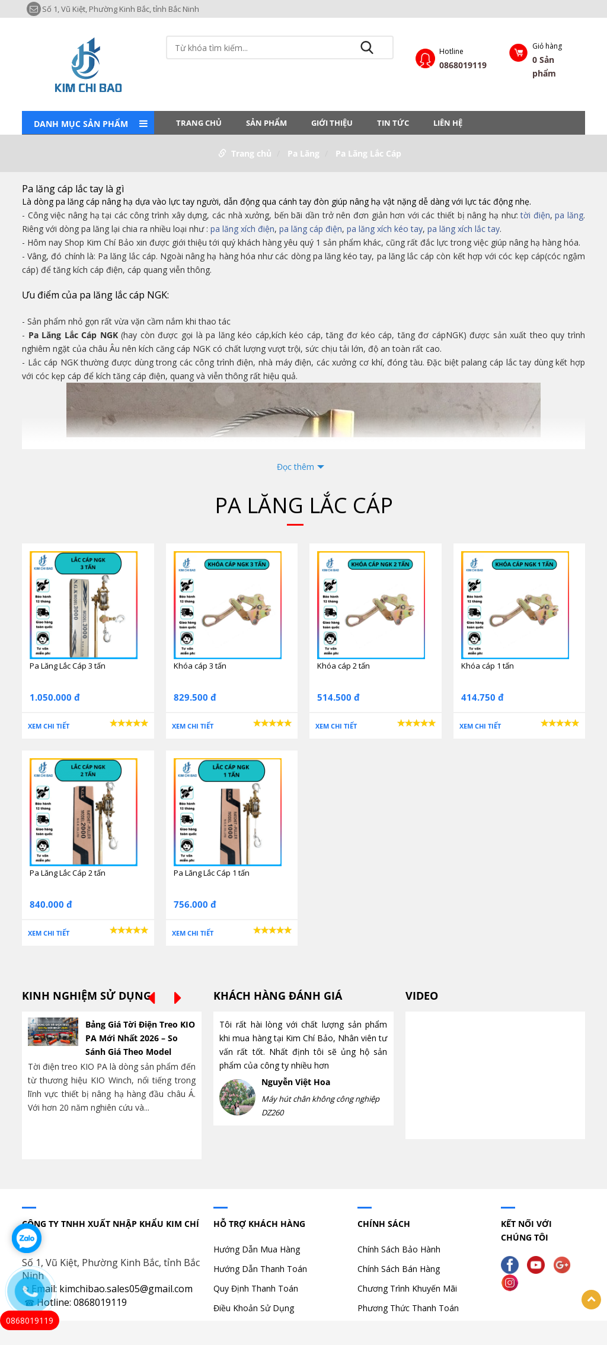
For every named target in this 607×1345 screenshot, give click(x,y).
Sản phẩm (266, 123)
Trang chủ (199, 123)
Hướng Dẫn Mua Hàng (256, 1249)
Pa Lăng (303, 153)
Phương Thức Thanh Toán (408, 1308)
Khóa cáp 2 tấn (343, 665)
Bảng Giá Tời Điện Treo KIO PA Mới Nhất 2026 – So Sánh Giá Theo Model (140, 1038)
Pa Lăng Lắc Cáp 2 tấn (68, 872)
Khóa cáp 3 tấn (200, 665)
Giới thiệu (332, 123)
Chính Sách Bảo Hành (398, 1249)
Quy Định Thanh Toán (255, 1288)
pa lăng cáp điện (310, 228)
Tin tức (393, 123)
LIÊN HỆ (447, 123)
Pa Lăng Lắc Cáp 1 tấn (212, 872)
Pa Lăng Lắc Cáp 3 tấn (68, 665)
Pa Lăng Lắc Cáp (368, 153)
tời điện (535, 215)
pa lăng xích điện (242, 228)
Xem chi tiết (48, 725)
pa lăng (569, 215)
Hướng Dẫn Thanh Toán (260, 1268)
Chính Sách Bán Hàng (398, 1268)
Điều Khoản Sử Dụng (253, 1308)
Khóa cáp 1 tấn (487, 665)
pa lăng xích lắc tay (463, 228)
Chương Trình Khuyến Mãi (407, 1288)
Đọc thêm (295, 466)
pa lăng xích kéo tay (385, 228)
